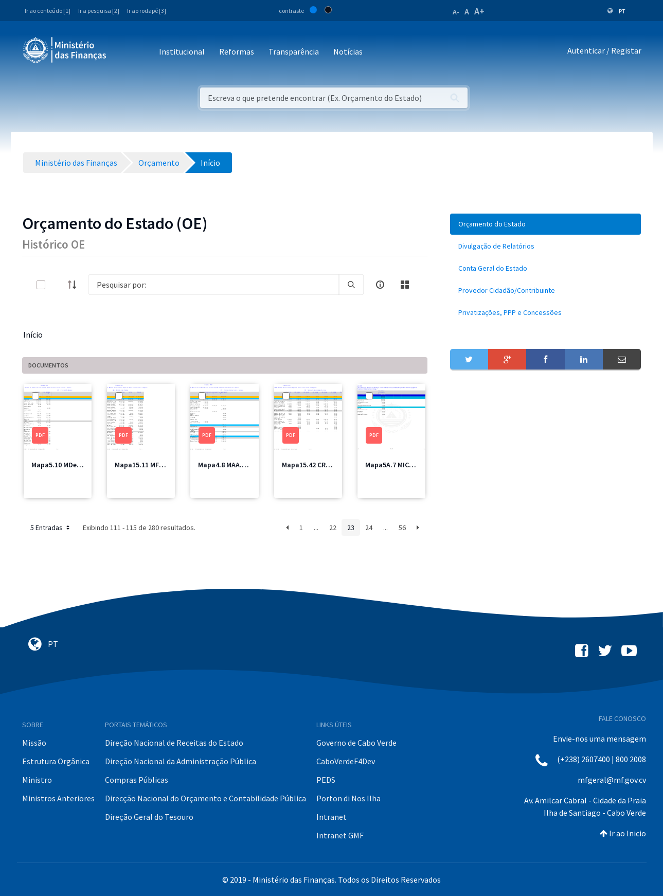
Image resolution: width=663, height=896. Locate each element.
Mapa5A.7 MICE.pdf (395, 464)
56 (402, 527)
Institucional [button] (182, 51)
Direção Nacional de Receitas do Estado (174, 742)
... (316, 527)
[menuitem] (545, 224)
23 (350, 527)
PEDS (325, 780)
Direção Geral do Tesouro (149, 817)
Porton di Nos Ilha (348, 798)
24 (368, 527)
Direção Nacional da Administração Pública (180, 761)
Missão (34, 742)
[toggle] (57, 285)
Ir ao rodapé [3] (146, 10)
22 (332, 527)
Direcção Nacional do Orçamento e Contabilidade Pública (205, 798)
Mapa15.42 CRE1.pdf (314, 464)
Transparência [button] (293, 51)
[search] (351, 284)
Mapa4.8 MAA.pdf (225, 464)
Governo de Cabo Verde (356, 742)
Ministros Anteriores (58, 798)
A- (456, 11)
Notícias (348, 51)
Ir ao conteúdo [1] (47, 10)
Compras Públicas (136, 780)
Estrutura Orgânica (55, 761)
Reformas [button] (236, 51)
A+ (479, 11)
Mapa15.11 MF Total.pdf (153, 464)
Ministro (37, 780)
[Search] (213, 284)
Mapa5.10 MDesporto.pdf (71, 464)
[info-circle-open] (380, 284)
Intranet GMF (340, 835)
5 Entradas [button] (50, 527)
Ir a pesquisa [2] (98, 10)
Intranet (331, 817)
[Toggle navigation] (122, 52)
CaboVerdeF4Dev (345, 761)
